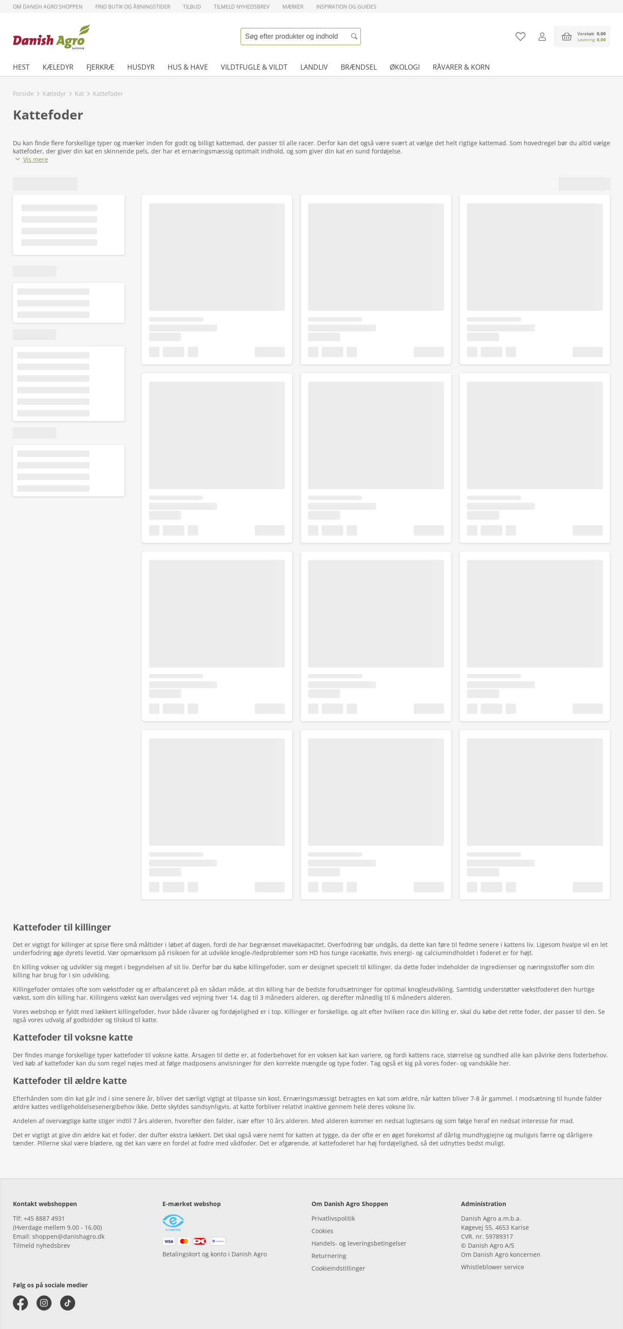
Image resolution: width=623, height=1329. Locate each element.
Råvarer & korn (461, 67)
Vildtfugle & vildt (254, 67)
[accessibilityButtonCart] (582, 36)
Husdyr (141, 67)
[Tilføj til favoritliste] (520, 36)
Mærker (292, 6)
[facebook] (20, 1303)
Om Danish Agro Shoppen (47, 6)
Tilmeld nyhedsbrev (241, 6)
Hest (21, 67)
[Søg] (354, 36)
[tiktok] (67, 1303)
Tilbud (192, 6)
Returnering (329, 1256)
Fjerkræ (100, 67)
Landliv (314, 67)
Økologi (405, 67)
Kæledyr (58, 67)
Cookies (322, 1231)
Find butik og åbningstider (132, 6)
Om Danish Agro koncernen (501, 1254)
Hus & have (188, 67)
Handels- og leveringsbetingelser (359, 1243)
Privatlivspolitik (333, 1218)
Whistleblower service (492, 1267)
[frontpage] (51, 36)
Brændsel (359, 67)
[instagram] (44, 1303)
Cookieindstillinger (338, 1268)
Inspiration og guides (346, 6)
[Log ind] (542, 36)
